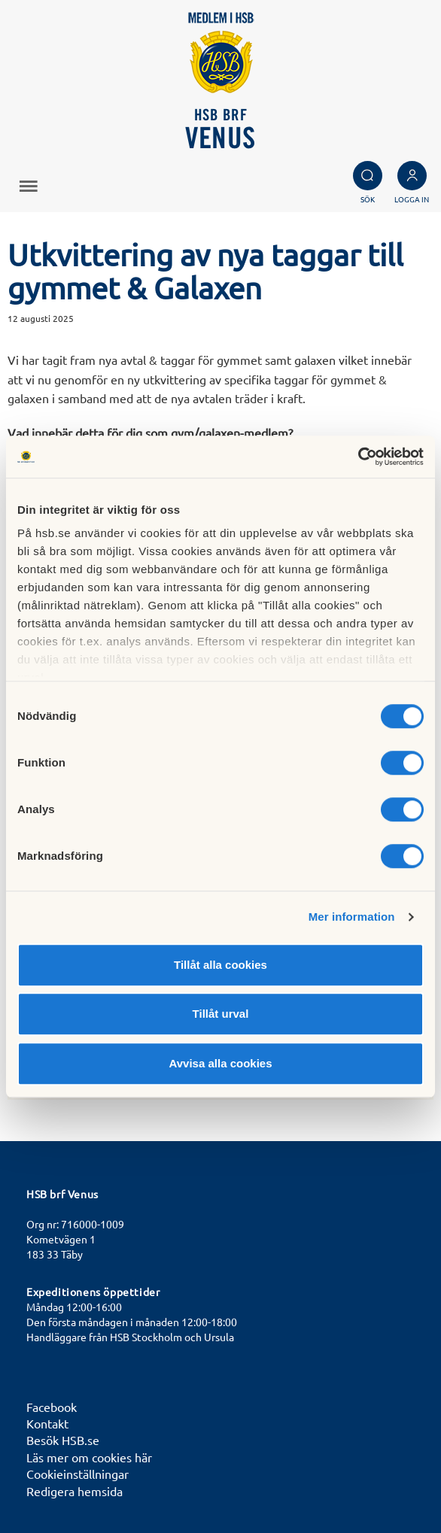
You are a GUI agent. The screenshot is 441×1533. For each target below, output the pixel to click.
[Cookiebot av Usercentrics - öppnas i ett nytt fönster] (358, 456)
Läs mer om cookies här (89, 1457)
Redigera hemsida (74, 1490)
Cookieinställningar (77, 1473)
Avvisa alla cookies (220, 1063)
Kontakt (47, 1423)
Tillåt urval (221, 1013)
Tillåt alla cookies (220, 964)
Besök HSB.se (62, 1439)
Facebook (51, 1406)
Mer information (352, 916)
